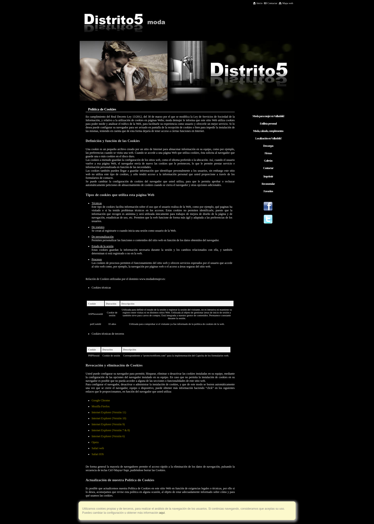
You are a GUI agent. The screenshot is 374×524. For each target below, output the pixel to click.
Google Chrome (101, 400)
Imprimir (268, 176)
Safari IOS (98, 454)
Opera (95, 442)
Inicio (258, 3)
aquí (161, 512)
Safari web (98, 448)
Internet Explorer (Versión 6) (108, 436)
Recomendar (268, 184)
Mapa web (286, 3)
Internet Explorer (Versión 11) (109, 412)
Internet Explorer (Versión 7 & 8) (111, 430)
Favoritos (268, 191)
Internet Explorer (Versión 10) (109, 418)
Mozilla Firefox (101, 406)
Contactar (270, 3)
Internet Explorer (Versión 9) (108, 424)
